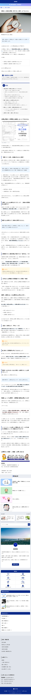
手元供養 (4, 618)
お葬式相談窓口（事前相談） (15, 4)
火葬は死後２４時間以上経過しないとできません (13, 88)
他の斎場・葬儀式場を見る (7, 652)
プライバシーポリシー (12, 691)
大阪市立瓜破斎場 (5, 647)
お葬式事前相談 (6, 616)
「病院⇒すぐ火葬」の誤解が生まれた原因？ (12, 90)
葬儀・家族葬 (9, 470)
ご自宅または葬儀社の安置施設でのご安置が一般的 (13, 97)
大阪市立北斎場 (4, 649)
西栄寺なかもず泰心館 (6, 645)
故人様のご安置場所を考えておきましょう (12, 103)
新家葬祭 (15, 1)
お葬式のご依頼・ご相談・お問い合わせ (11, 112)
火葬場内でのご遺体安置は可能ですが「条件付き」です (14, 96)
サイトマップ (19, 691)
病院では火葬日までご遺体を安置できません (12, 94)
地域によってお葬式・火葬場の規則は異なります (13, 107)
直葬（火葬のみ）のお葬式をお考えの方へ (11, 100)
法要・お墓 (5, 623)
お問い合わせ (15, 564)
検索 (29, 524)
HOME (15, 689)
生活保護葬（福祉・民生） (7, 667)
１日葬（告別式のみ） (6, 663)
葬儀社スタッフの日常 (7, 630)
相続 (3, 625)
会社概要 (5, 691)
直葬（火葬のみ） (8, 472)
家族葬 (3, 660)
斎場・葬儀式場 (6, 621)
